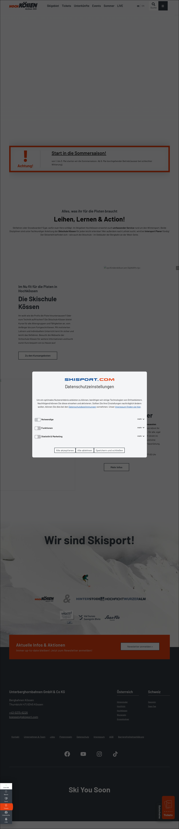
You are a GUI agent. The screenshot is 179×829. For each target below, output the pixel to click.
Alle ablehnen (84, 450)
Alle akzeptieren (65, 450)
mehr (140, 419)
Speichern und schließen (109, 450)
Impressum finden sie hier (128, 406)
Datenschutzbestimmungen (82, 406)
